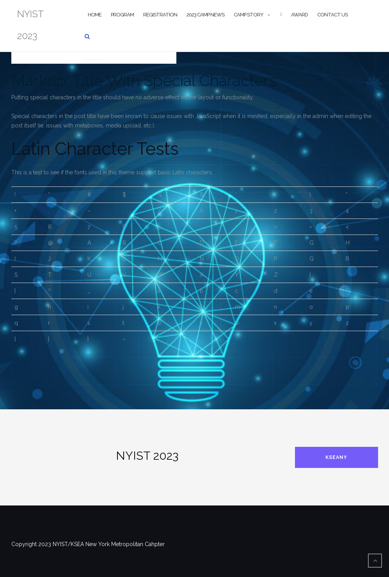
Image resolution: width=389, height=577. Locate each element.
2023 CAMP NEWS (205, 15)
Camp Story (248, 15)
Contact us (332, 15)
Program (122, 15)
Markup (93, 50)
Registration (160, 15)
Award (299, 15)
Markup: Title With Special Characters (144, 80)
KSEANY (336, 457)
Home (94, 15)
